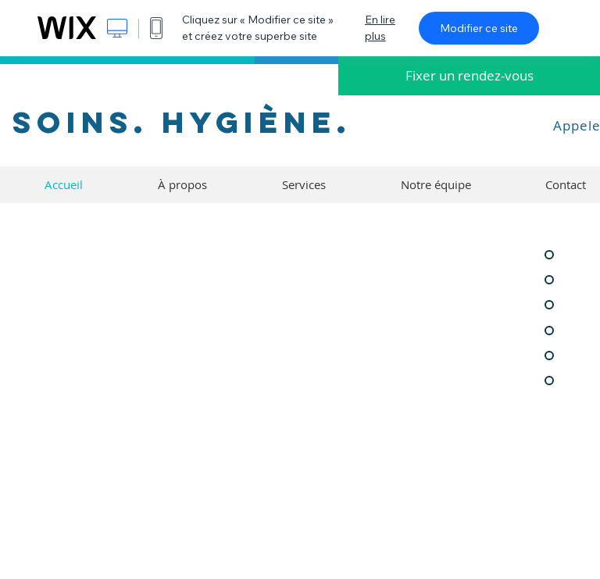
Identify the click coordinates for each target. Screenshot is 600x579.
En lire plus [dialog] (380, 28)
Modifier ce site (479, 28)
